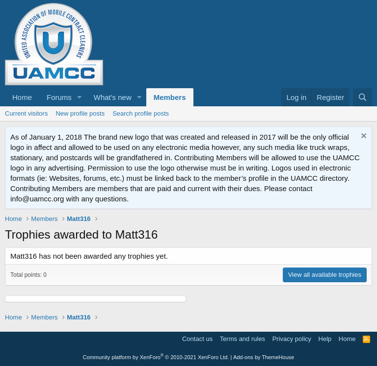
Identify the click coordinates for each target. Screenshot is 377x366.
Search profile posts (140, 113)
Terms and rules (242, 338)
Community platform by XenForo (156, 357)
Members (170, 97)
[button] (79, 97)
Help (325, 338)
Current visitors (26, 113)
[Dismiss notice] (362, 137)
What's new (113, 97)
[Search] (362, 97)
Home (22, 97)
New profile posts (80, 113)
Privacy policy (291, 338)
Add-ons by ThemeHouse (264, 357)
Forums (59, 97)
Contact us (197, 338)
